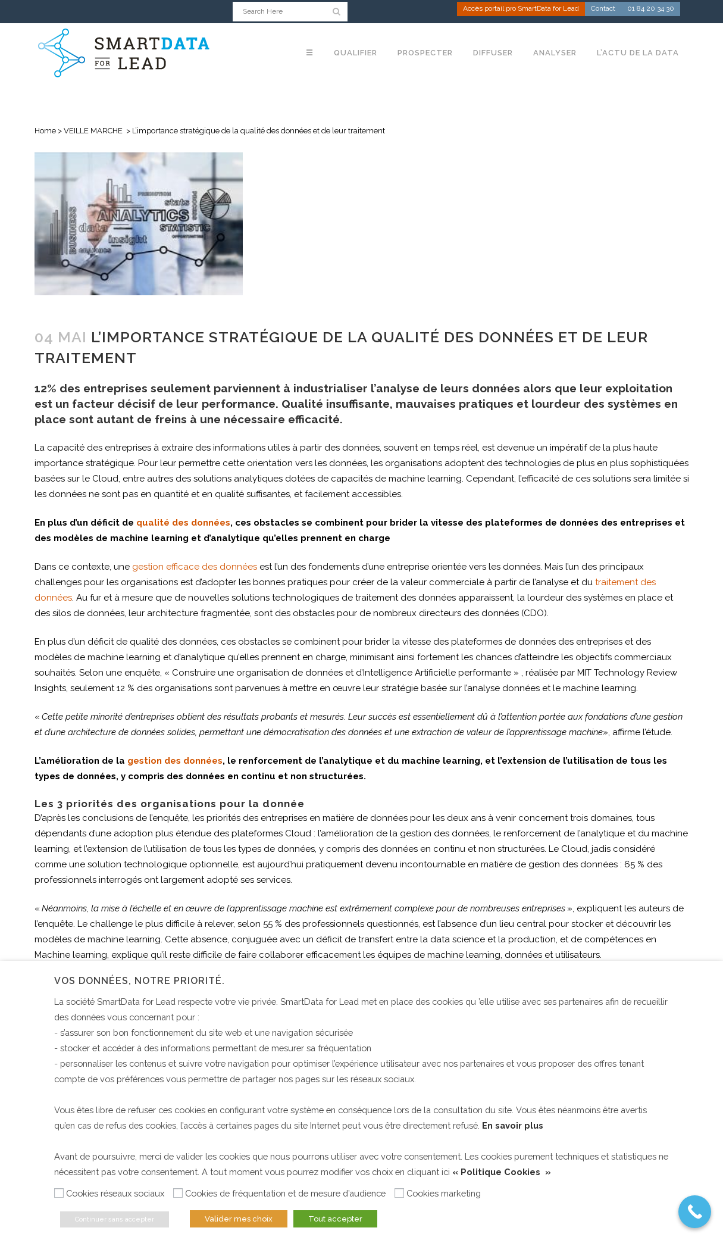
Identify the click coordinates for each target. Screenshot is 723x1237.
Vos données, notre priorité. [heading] (139, 980)
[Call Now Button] (694, 1211)
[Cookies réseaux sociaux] (59, 1193)
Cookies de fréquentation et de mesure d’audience (285, 1193)
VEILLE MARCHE (93, 130)
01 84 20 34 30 (650, 9)
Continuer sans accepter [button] (114, 1219)
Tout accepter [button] (335, 1218)
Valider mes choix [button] (239, 1218)
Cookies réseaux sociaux (115, 1193)
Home (45, 130)
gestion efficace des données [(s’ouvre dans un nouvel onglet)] (194, 566)
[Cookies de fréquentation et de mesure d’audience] (178, 1193)
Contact (603, 9)
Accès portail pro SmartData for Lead (521, 9)
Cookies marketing (443, 1193)
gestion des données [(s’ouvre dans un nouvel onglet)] (175, 760)
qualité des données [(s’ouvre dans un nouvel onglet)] (183, 522)
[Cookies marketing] (399, 1193)
